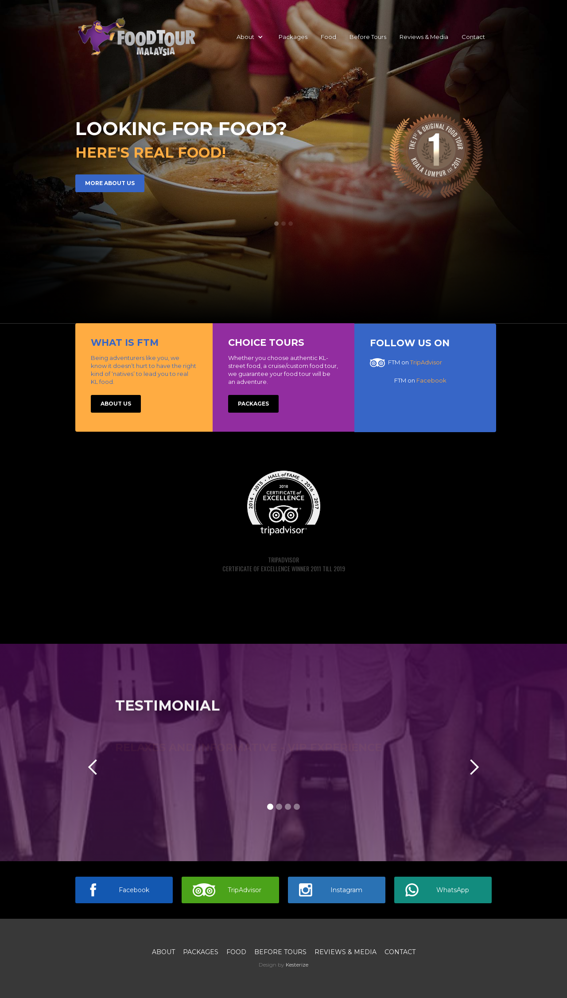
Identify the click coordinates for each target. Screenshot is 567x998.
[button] (250, 36)
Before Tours (368, 36)
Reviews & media (346, 952)
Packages (293, 36)
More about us (110, 184)
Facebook (431, 380)
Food (328, 36)
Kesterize (297, 964)
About (163, 952)
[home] (136, 37)
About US (116, 403)
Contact (473, 36)
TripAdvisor (426, 362)
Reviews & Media (424, 36)
